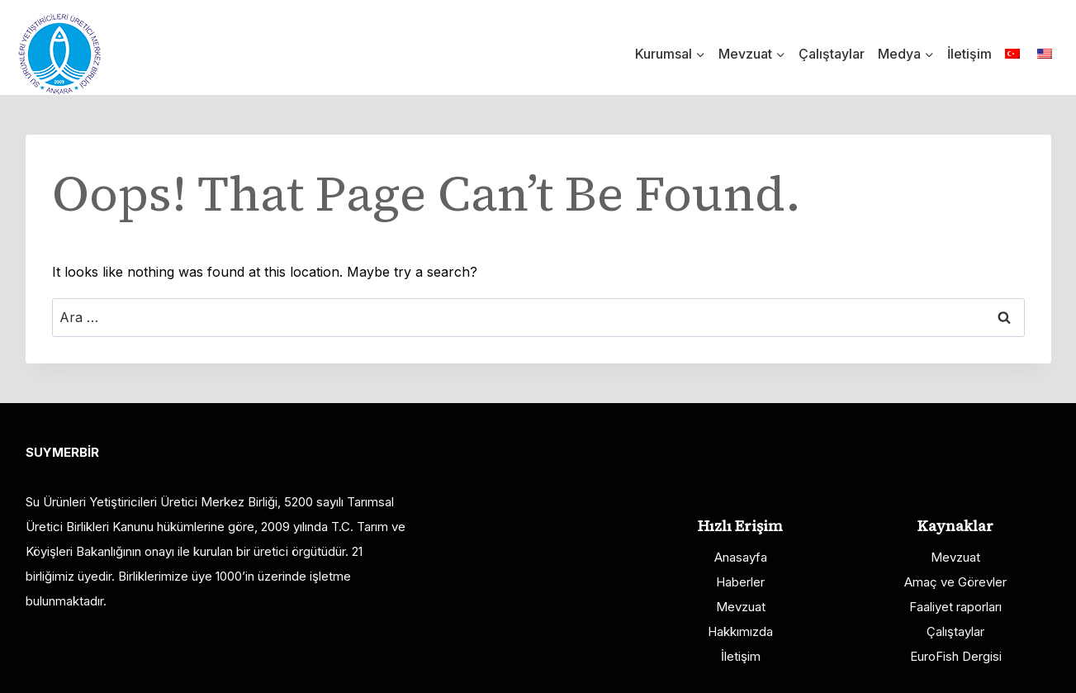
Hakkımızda (740, 631)
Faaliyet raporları (955, 607)
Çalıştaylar (832, 53)
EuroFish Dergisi (956, 656)
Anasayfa (740, 557)
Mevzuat (741, 607)
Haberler (740, 582)
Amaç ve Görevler (955, 582)
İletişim (969, 53)
